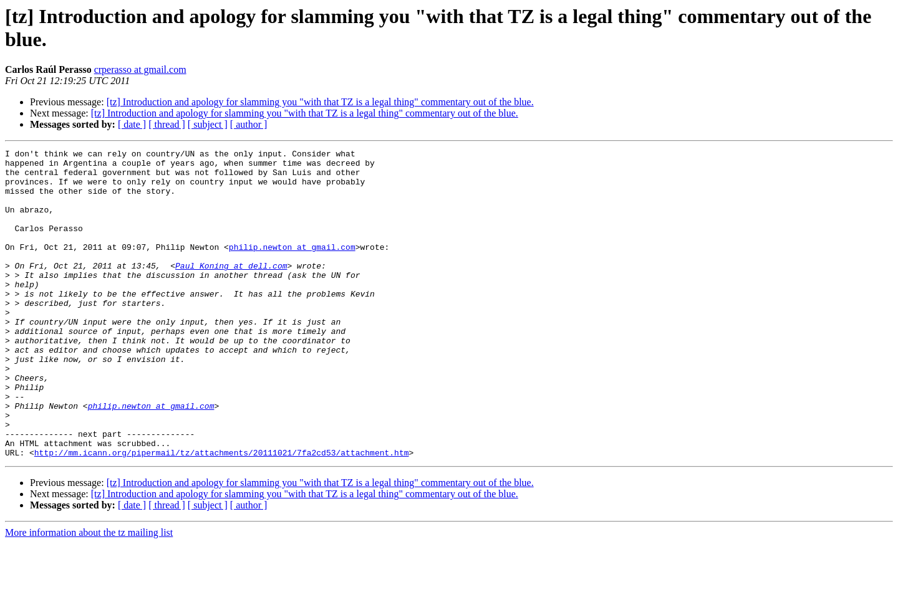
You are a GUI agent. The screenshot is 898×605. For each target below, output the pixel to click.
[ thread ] (166, 124)
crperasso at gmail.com (140, 69)
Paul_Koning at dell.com (231, 289)
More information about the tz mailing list (89, 594)
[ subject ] (208, 124)
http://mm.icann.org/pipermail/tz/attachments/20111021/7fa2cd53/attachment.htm (221, 514)
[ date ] (132, 124)
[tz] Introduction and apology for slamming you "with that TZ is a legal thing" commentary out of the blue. (320, 102)
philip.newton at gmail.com (292, 267)
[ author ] (249, 124)
